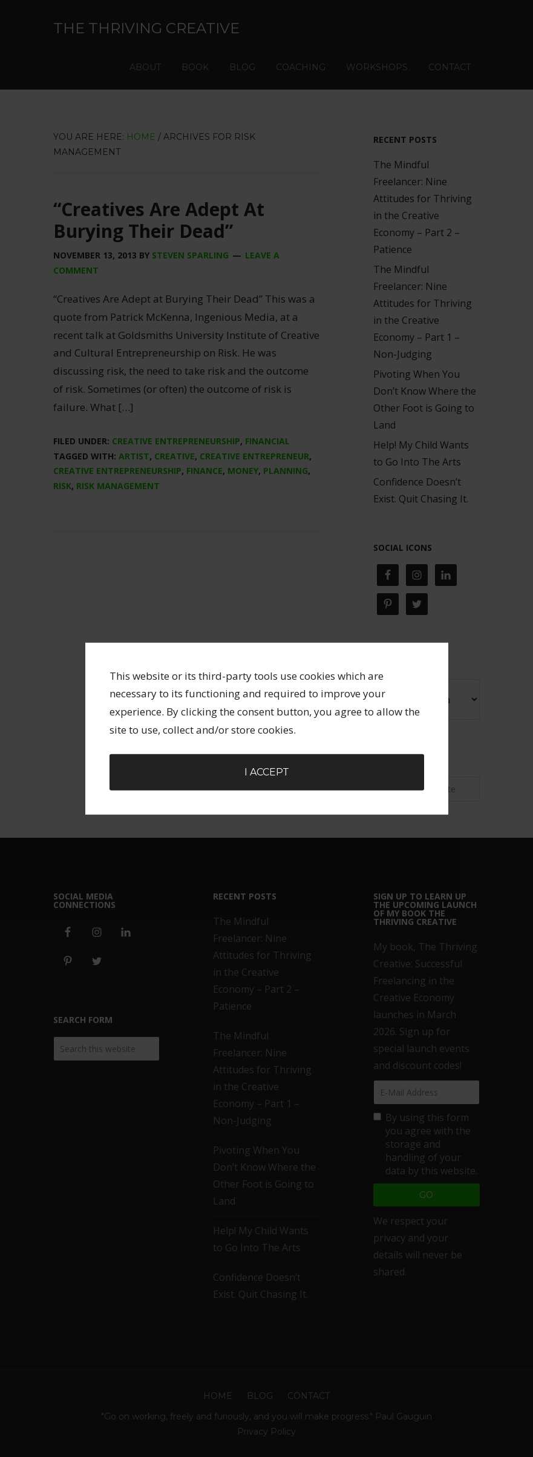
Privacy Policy (266, 1431)
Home (217, 1395)
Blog (260, 1395)
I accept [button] (266, 686)
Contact (308, 1395)
